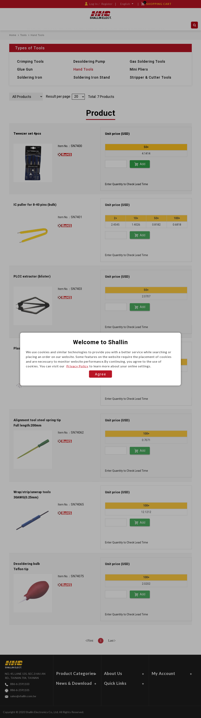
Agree (100, 374)
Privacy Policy (77, 366)
